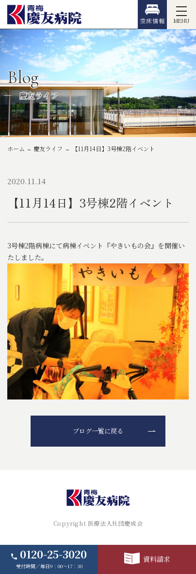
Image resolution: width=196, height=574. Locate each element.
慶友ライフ (48, 148)
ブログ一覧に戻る (98, 430)
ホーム (16, 148)
